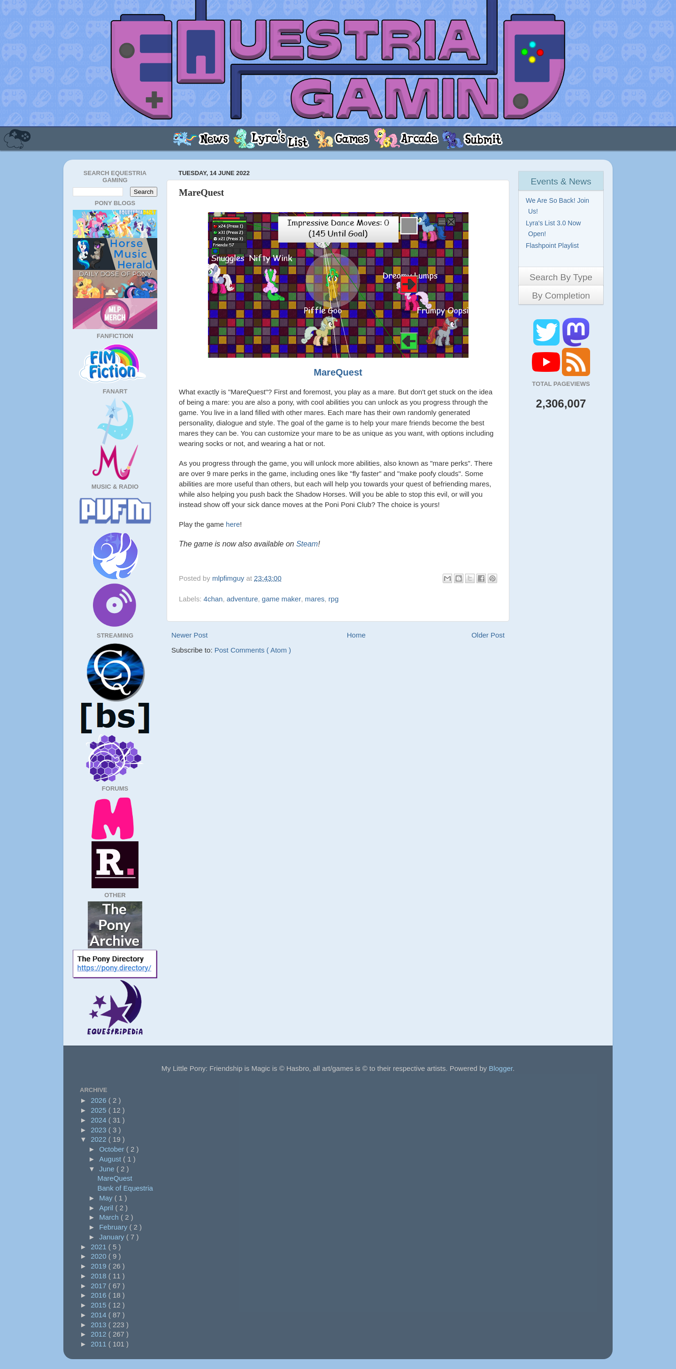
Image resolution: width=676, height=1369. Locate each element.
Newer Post (189, 635)
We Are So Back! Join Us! (558, 206)
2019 (99, 1266)
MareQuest (338, 372)
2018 (99, 1276)
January (112, 1237)
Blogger (501, 1068)
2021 (99, 1247)
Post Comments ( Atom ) (253, 650)
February (114, 1227)
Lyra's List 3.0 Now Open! (554, 228)
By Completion (561, 295)
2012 (99, 1334)
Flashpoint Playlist (553, 245)
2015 (99, 1305)
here (233, 524)
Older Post (488, 635)
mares (315, 599)
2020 (99, 1256)
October (112, 1149)
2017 (99, 1286)
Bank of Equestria (125, 1188)
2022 (99, 1139)
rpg (334, 599)
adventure (242, 599)
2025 (99, 1110)
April (107, 1208)
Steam (307, 544)
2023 (99, 1130)
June (107, 1169)
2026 (99, 1100)
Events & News (561, 181)
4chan (213, 599)
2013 (99, 1325)
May (107, 1198)
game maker (281, 599)
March (110, 1217)
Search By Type (561, 277)
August (111, 1159)
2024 (99, 1120)
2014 (99, 1315)
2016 (99, 1295)
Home (356, 635)
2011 (99, 1344)
